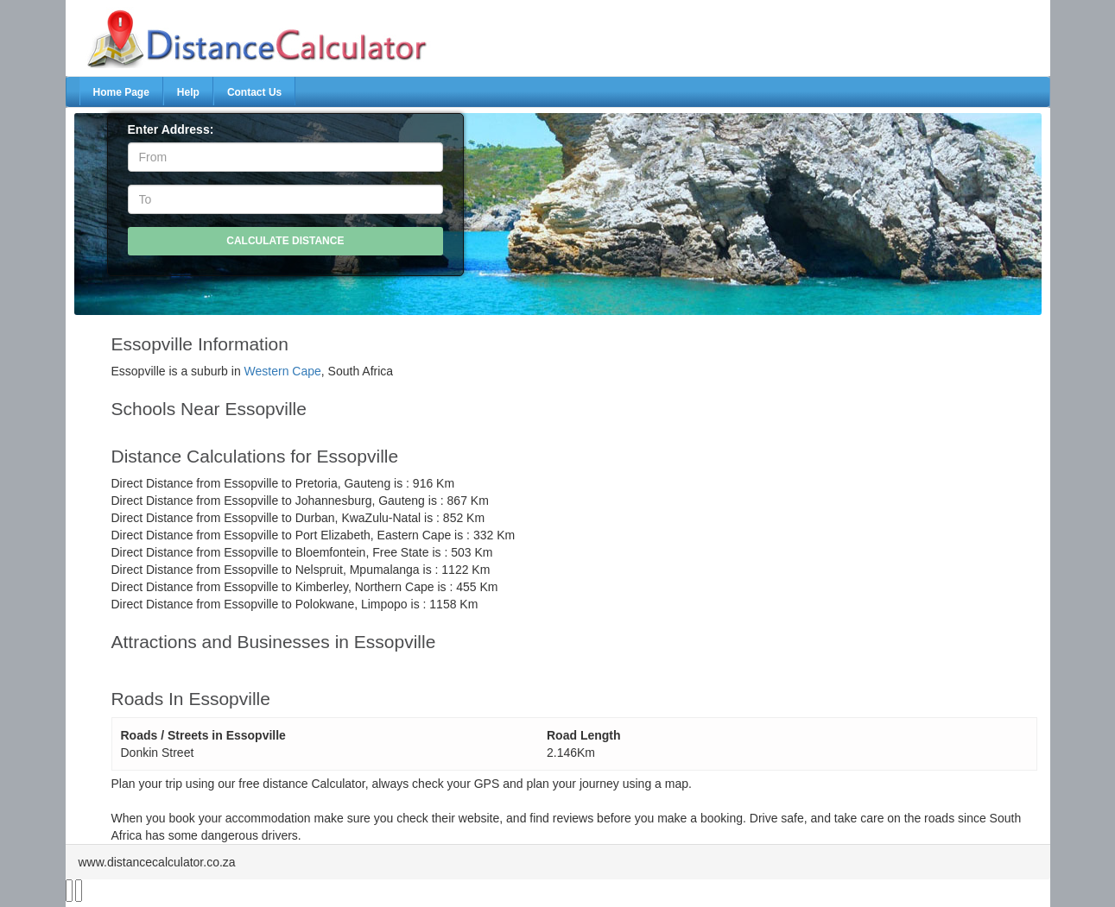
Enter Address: (171, 129)
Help (188, 92)
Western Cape (282, 371)
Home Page (121, 92)
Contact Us (254, 92)
